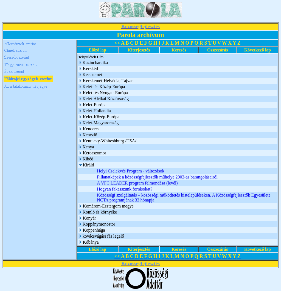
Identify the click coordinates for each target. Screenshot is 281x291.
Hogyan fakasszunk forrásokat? (124, 189)
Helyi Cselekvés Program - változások (130, 171)
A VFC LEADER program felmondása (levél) (137, 183)
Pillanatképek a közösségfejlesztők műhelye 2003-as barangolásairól (157, 177)
